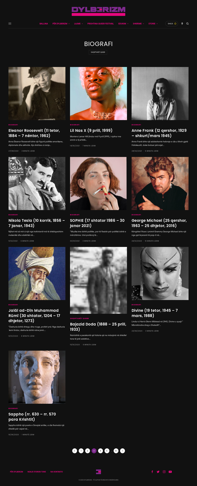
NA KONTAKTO (56, 472)
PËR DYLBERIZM (16, 472)
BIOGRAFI (13, 124)
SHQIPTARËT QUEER (98, 52)
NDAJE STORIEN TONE (37, 472)
